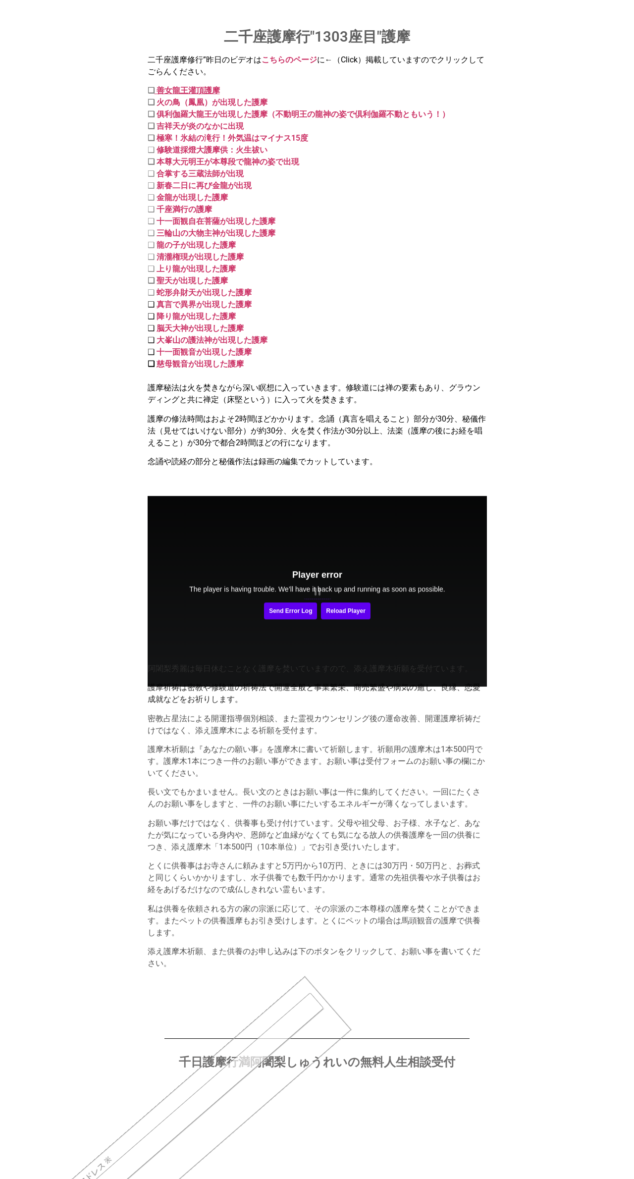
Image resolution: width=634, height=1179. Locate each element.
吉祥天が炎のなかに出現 (200, 126)
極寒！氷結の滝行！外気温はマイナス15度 (232, 138)
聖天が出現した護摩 (192, 280)
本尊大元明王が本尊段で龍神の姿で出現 (228, 161)
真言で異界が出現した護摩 (204, 304)
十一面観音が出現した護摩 (203, 352)
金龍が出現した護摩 (192, 197)
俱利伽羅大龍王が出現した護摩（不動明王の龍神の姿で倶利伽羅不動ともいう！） (303, 114)
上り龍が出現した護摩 (196, 268)
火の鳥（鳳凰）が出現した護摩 (211, 102)
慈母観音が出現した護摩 (200, 364)
